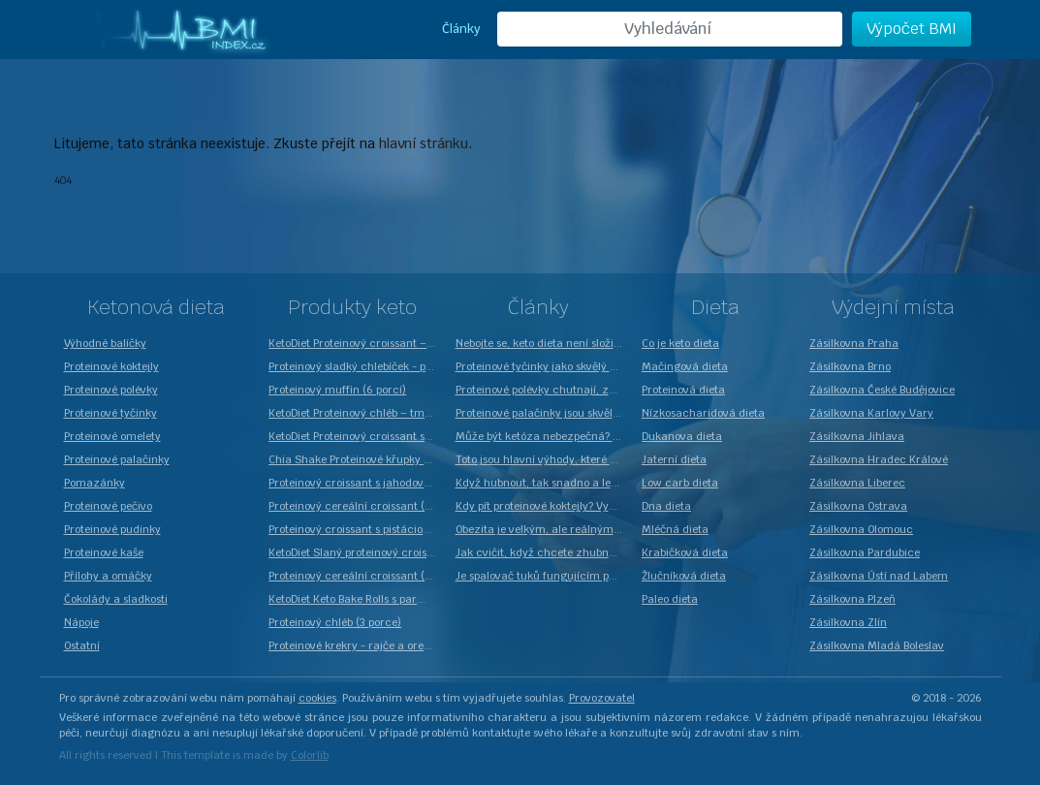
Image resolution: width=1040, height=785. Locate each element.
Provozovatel (602, 698)
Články (461, 28)
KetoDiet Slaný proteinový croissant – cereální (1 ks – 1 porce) (356, 552)
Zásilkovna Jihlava (856, 436)
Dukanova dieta (682, 436)
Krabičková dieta (685, 552)
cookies (317, 698)
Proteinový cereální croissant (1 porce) (356, 575)
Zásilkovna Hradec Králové (878, 459)
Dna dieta (666, 506)
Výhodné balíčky (105, 343)
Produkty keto (352, 307)
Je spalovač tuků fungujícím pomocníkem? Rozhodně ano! (544, 575)
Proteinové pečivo (108, 506)
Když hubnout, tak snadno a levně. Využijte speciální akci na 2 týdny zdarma (544, 482)
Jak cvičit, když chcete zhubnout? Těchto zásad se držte (544, 552)
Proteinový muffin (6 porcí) (337, 389)
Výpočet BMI (912, 28)
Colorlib (310, 755)
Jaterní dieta (674, 459)
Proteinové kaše (103, 552)
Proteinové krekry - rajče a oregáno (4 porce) (356, 645)
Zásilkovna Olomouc (861, 529)
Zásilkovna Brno (850, 366)
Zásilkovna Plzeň (852, 599)
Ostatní (82, 645)
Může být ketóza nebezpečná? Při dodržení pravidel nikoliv (544, 436)
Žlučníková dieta (684, 575)
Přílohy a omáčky (108, 575)
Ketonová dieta (156, 307)
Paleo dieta (670, 599)
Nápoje (81, 622)
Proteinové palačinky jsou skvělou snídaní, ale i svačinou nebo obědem (544, 413)
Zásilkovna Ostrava (858, 506)
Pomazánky (94, 482)
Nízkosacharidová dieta (703, 413)
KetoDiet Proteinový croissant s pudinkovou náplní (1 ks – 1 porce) (356, 436)
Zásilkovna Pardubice (864, 552)
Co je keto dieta (680, 343)
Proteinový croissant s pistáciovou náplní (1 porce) (356, 529)
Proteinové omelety (112, 436)
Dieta (715, 307)
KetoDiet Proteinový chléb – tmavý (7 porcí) (356, 413)
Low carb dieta (680, 482)
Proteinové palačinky (117, 459)
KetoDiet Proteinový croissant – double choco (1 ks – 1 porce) (356, 343)
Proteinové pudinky (112, 529)
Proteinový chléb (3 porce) (334, 622)
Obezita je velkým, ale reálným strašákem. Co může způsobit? (544, 529)
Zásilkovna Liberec (857, 482)
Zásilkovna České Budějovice (882, 389)
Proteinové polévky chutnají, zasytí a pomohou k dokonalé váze (544, 389)
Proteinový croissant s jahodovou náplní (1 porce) (356, 482)
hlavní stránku (423, 143)
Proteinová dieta (683, 389)
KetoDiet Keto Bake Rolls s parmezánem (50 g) (356, 599)
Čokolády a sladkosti (116, 599)
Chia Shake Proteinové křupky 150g (356, 459)
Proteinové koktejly (111, 366)
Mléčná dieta (675, 529)
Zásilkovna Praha (853, 343)
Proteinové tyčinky (110, 413)
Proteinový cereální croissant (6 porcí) (356, 506)
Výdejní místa (893, 307)
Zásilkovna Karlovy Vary (871, 413)
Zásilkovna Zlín (848, 622)
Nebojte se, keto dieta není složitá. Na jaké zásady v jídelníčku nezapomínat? (544, 343)
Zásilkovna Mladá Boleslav (876, 645)
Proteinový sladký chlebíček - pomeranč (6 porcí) (356, 366)
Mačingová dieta (685, 366)
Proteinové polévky (111, 389)
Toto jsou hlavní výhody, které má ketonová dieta (544, 459)
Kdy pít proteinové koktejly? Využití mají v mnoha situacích (544, 506)
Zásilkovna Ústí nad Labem (878, 575)
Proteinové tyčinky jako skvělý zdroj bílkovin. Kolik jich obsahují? (544, 366)
